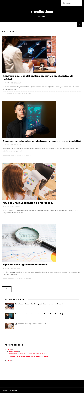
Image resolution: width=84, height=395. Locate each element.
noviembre (13, 354)
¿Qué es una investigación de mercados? (28, 204)
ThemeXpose (13, 392)
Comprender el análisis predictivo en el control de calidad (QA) (42, 142)
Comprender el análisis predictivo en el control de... (29, 358)
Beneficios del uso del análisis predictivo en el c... (28, 356)
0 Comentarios (8, 94)
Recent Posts (9, 32)
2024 (9, 362)
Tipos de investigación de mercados (25, 266)
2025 (9, 351)
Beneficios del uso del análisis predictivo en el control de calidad (39, 306)
